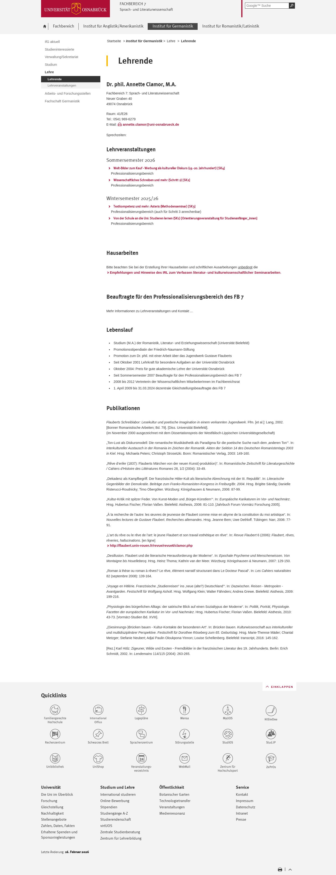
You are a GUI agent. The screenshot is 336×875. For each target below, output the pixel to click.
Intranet (242, 813)
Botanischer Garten (174, 794)
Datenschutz (245, 807)
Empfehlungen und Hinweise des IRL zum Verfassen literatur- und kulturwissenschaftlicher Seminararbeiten (195, 272)
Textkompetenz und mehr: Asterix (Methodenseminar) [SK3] (154, 206)
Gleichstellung (52, 807)
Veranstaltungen (172, 807)
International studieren (118, 794)
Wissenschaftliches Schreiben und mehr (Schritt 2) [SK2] (151, 180)
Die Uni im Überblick (57, 794)
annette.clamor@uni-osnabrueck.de (151, 124)
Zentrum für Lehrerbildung (120, 838)
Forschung (49, 801)
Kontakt (242, 794)
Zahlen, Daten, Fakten (58, 825)
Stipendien (108, 807)
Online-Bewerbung (114, 801)
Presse (241, 819)
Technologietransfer (174, 801)
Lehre (171, 41)
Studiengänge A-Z (114, 813)
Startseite (114, 41)
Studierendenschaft (115, 819)
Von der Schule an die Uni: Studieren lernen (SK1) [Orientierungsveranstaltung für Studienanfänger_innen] (185, 218)
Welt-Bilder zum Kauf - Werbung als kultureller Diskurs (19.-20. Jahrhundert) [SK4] (169, 168)
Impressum (244, 801)
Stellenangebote (53, 819)
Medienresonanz (172, 813)
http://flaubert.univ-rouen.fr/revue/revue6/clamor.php (151, 545)
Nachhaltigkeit (52, 813)
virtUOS (106, 825)
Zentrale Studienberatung (120, 832)
